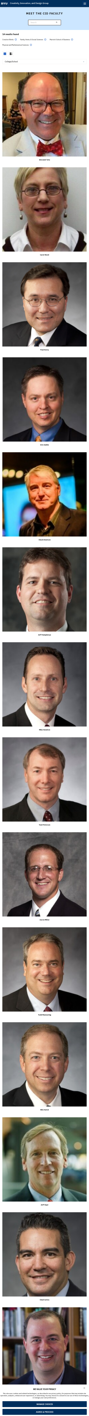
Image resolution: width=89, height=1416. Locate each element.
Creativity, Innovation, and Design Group (29, 3)
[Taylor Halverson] (44, 1349)
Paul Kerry (44, 350)
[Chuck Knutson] (44, 494)
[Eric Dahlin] (44, 399)
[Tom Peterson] (44, 779)
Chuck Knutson (45, 540)
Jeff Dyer (44, 1205)
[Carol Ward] (44, 209)
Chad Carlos (44, 1300)
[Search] (44, 22)
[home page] (4, 3)
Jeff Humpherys (44, 635)
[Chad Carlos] (44, 1254)
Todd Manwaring (44, 1015)
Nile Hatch (44, 1110)
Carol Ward (44, 255)
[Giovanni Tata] (44, 114)
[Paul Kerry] (44, 304)
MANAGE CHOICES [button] (44, 1404)
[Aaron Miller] (44, 874)
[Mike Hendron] (44, 684)
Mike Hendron (44, 730)
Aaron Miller (44, 920)
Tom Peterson (44, 825)
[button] (84, 1388)
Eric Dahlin (44, 445)
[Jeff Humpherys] (44, 589)
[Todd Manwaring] (44, 969)
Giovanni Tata (44, 160)
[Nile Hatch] (44, 1064)
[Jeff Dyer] (44, 1159)
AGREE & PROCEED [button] (44, 1412)
